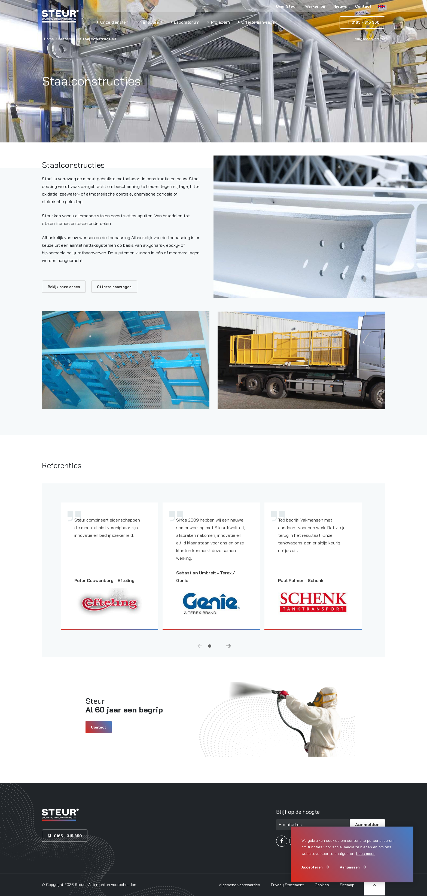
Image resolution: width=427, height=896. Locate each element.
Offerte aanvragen (258, 22)
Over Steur (286, 6)
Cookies (322, 884)
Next (228, 650)
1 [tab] (209, 650)
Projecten (220, 22)
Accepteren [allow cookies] (312, 867)
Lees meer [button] (365, 853)
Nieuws (340, 6)
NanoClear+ (151, 22)
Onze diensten (113, 22)
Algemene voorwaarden (239, 884)
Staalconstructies (73, 165)
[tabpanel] (112, 575)
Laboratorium (186, 22)
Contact (363, 6)
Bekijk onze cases (64, 287)
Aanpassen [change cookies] (350, 867)
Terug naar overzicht (369, 39)
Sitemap (347, 884)
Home (49, 38)
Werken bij (315, 6)
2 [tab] (217, 650)
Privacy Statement (287, 884)
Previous (200, 650)
